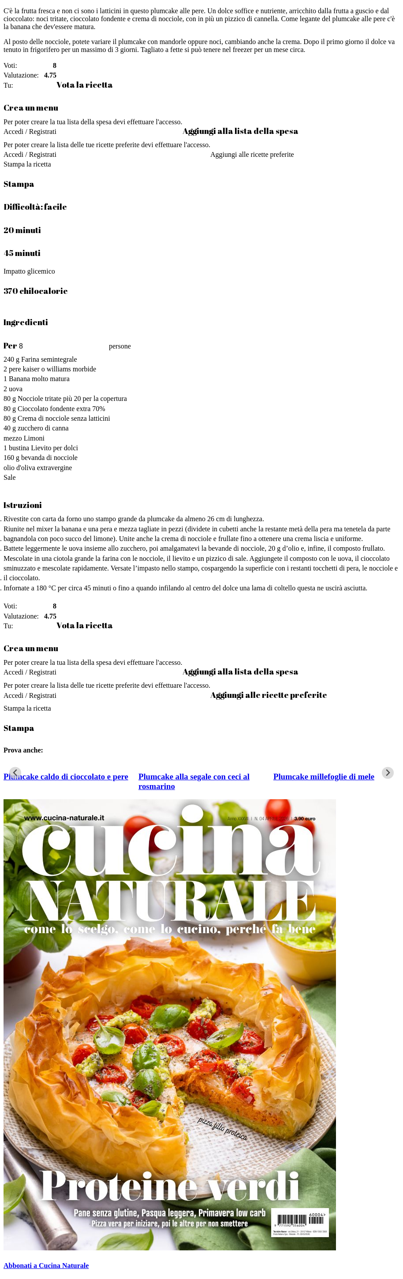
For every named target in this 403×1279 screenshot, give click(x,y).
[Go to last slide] (15, 773)
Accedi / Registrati (30, 131)
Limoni (34, 438)
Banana (19, 378)
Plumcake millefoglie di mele (323, 776)
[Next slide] (388, 773)
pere (15, 369)
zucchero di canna (43, 428)
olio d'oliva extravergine (38, 467)
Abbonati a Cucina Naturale (46, 1265)
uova (15, 389)
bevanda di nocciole (49, 457)
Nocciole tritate (39, 398)
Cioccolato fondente (46, 408)
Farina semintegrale (49, 359)
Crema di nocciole (43, 418)
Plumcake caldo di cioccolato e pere (66, 776)
